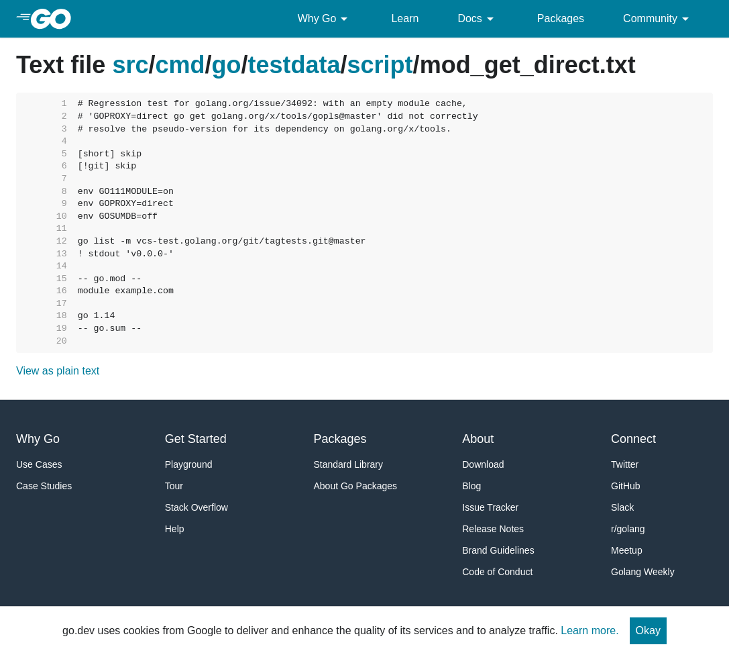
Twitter (624, 464)
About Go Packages (356, 486)
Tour (174, 486)
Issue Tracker (490, 507)
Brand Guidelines (498, 550)
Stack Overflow (196, 507)
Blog (471, 486)
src (130, 65)
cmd (180, 65)
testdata (294, 65)
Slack (622, 507)
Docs (477, 19)
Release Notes (493, 528)
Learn (404, 18)
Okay (648, 630)
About (478, 439)
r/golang (628, 528)
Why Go (325, 19)
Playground (189, 464)
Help (174, 528)
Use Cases (39, 464)
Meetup (626, 550)
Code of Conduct (497, 571)
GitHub (625, 486)
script (380, 65)
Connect (633, 439)
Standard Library (349, 464)
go (226, 65)
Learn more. (589, 630)
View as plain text (57, 370)
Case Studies (44, 486)
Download (483, 464)
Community (658, 19)
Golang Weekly (643, 571)
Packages (560, 18)
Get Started (196, 439)
